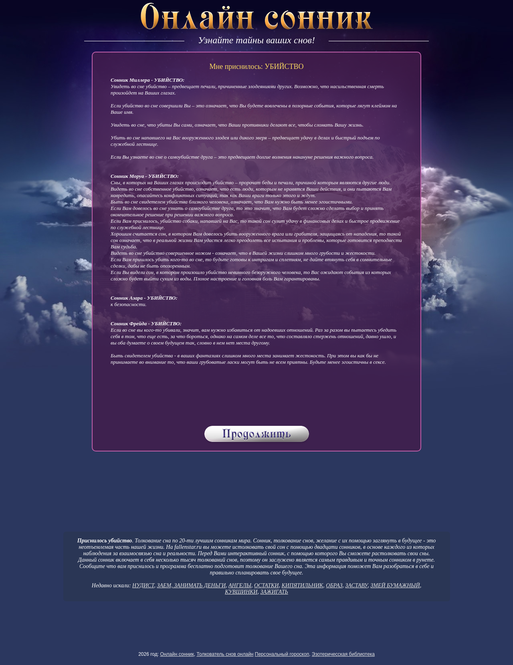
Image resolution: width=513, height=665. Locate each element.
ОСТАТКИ (266, 585)
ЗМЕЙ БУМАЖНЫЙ (395, 585)
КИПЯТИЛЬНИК (302, 585)
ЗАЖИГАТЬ (274, 592)
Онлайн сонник (177, 654)
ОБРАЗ (334, 585)
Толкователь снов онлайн (224, 654)
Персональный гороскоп (282, 654)
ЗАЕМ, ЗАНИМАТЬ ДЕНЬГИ (191, 585)
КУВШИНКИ (241, 592)
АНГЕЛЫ (239, 585)
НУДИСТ (143, 585)
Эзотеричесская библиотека (343, 654)
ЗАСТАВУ (356, 585)
